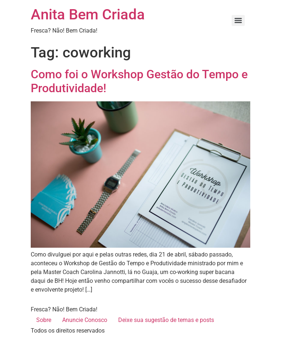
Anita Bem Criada (88, 14)
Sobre (43, 319)
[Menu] (238, 20)
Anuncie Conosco (84, 319)
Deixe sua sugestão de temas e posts (166, 319)
